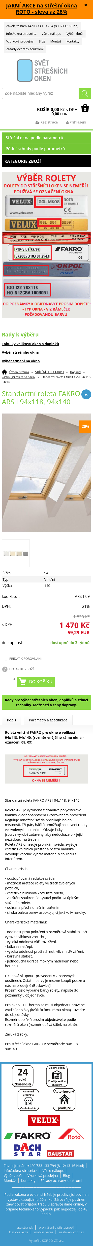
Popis (11, 720)
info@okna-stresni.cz (21, 34)
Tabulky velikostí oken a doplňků (30, 343)
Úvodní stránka (19, 372)
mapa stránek (23, 1227)
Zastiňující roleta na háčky (18, 377)
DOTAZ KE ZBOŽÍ (21, 669)
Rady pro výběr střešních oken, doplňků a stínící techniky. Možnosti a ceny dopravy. (46, 702)
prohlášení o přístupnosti (56, 1227)
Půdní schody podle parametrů (35, 148)
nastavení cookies (71, 1232)
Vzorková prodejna (19, 41)
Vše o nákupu (51, 34)
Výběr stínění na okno (21, 361)
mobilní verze (43, 1232)
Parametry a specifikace (48, 720)
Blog (42, 41)
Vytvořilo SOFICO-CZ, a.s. (46, 1241)
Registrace (46, 122)
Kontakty (72, 41)
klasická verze (18, 1232)
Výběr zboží (74, 34)
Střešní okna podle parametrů (34, 137)
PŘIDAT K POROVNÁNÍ (25, 659)
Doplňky (75, 372)
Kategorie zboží (46, 161)
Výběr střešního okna (20, 352)
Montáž (55, 41)
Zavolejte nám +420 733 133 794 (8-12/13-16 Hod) (42, 26)
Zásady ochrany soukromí (25, 49)
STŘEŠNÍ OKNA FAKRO (49, 372)
